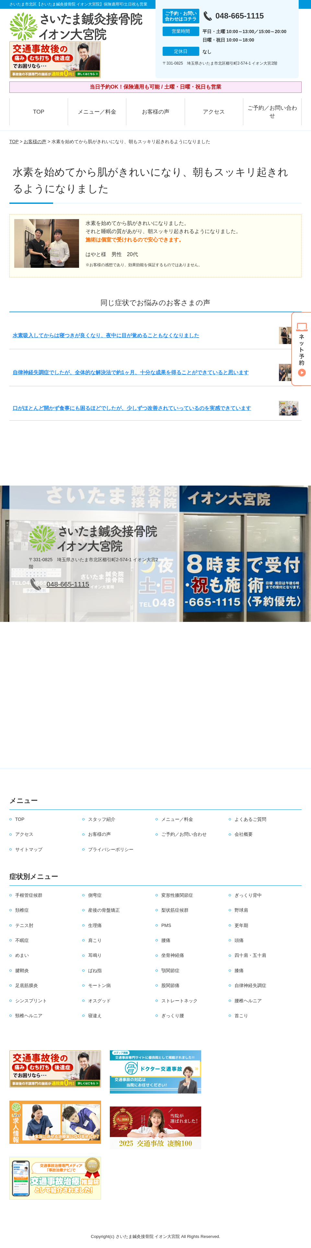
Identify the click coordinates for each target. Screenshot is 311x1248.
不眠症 (22, 940)
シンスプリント (31, 1000)
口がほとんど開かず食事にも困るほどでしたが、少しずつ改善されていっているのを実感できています (132, 408)
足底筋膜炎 (26, 985)
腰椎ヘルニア (248, 1000)
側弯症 (95, 895)
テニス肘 (24, 925)
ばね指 (95, 970)
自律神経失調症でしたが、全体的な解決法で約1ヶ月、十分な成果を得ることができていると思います (131, 372)
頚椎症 (22, 910)
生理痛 (95, 925)
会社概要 (244, 834)
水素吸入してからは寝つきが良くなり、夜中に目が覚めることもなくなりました (106, 335)
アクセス (214, 112)
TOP (38, 112)
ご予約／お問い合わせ (272, 112)
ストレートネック (179, 1000)
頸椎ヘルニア (28, 1015)
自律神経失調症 (250, 985)
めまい (22, 955)
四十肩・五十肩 (250, 955)
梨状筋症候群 (175, 910)
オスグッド (99, 1000)
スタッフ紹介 (101, 819)
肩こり (95, 940)
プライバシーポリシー (110, 849)
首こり (241, 1015)
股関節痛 (170, 985)
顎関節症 (170, 970)
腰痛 (165, 940)
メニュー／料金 (97, 112)
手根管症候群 (28, 895)
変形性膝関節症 (177, 895)
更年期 (241, 925)
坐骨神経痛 (172, 955)
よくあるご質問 (250, 819)
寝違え (95, 1015)
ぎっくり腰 (172, 1015)
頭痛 (239, 940)
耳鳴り (95, 955)
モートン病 (99, 985)
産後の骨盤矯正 (104, 910)
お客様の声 (155, 112)
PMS (166, 925)
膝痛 (239, 970)
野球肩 (241, 910)
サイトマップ (28, 849)
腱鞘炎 (22, 970)
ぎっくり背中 (248, 895)
